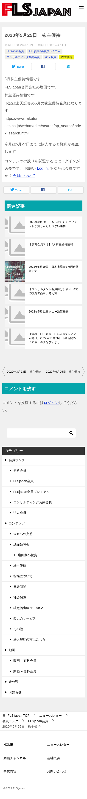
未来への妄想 (23, 534)
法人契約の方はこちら (29, 639)
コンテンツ (17, 523)
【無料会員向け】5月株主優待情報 (51, 244)
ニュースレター (58, 744)
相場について (23, 576)
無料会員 (19, 470)
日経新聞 (19, 586)
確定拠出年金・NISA (28, 608)
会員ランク (17, 460)
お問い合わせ (56, 771)
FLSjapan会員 (15, 51)
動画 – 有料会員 (24, 661)
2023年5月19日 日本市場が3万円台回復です (54, 269)
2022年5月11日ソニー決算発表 (49, 311)
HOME (8, 744)
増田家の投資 (27, 555)
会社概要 (53, 758)
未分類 (13, 682)
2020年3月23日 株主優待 (24, 371)
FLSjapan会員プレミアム (44, 51)
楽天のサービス (24, 618)
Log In (42, 168)
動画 (12, 650)
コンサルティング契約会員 (23, 57)
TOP (19, 715)
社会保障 (19, 597)
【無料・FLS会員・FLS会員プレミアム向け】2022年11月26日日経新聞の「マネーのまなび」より (52, 338)
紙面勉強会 (21, 544)
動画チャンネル (14, 758)
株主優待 (66, 57)
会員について (24, 176)
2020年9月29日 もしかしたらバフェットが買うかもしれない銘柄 (53, 224)
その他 (18, 629)
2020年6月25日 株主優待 (63, 371)
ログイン (51, 403)
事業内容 (9, 771)
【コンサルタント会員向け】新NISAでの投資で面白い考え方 (53, 291)
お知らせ (15, 692)
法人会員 (50, 57)
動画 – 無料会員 (24, 671)
